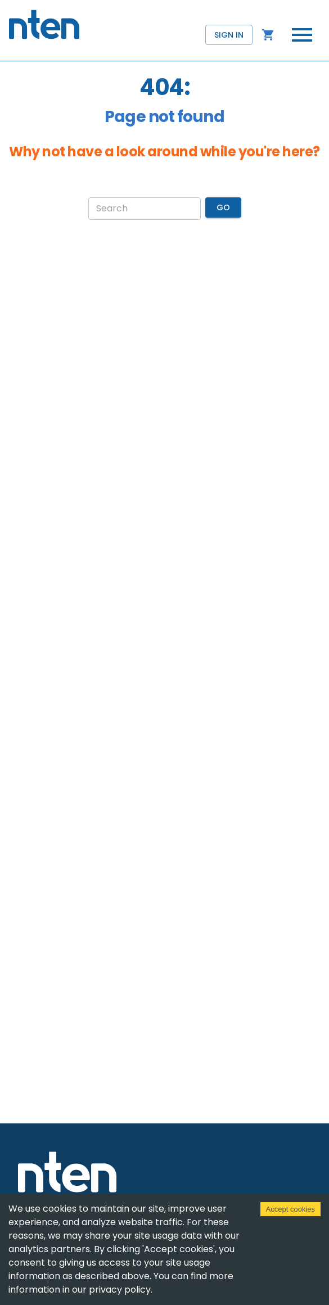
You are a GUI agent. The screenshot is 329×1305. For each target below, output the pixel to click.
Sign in (229, 35)
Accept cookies (290, 1209)
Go (223, 207)
